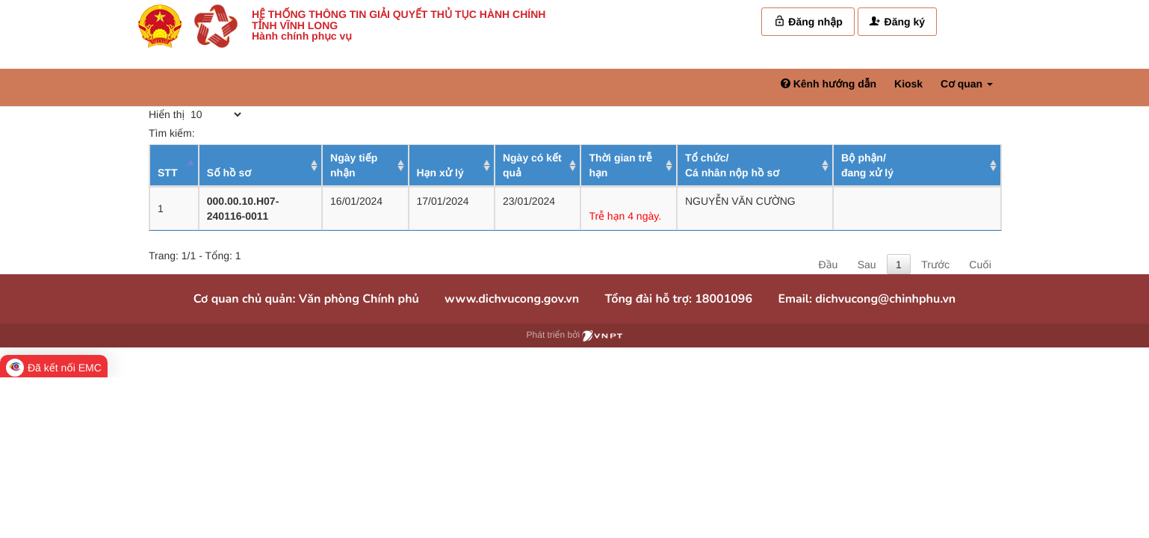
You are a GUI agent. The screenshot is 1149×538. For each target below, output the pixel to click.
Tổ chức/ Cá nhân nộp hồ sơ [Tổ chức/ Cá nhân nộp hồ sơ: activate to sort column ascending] (732, 165)
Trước (935, 264)
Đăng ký (897, 21)
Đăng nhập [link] (807, 21)
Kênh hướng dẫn (828, 84)
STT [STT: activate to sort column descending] (167, 173)
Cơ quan (967, 84)
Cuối (980, 264)
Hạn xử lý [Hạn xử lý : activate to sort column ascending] (440, 173)
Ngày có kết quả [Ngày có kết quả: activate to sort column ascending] (532, 165)
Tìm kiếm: (258, 133)
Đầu (828, 264)
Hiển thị (196, 114)
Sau (867, 264)
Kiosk (908, 84)
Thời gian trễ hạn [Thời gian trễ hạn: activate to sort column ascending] (620, 165)
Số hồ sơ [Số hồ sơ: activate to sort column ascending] (229, 173)
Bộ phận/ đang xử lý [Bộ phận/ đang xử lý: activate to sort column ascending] (867, 165)
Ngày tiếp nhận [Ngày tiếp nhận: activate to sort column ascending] (353, 165)
